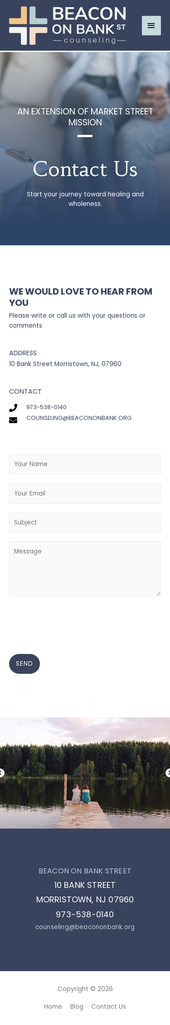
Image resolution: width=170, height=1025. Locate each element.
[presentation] (78, 622)
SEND (24, 663)
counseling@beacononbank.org (85, 927)
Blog (76, 1006)
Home (53, 1006)
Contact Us (108, 1006)
